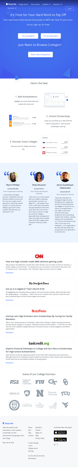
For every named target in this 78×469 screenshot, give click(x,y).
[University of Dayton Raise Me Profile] (27, 405)
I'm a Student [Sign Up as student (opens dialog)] (28, 36)
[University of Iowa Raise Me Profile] (40, 405)
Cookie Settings (33, 443)
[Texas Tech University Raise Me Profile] (14, 405)
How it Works (35, 4)
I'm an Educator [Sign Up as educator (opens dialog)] (50, 36)
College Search (23, 4)
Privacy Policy (39, 438)
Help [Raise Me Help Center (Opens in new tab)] (29, 433)
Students (46, 4)
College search (33, 448)
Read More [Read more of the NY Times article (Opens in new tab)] (9, 300)
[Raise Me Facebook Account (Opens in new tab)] (57, 444)
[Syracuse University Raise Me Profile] (52, 393)
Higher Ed (38, 433)
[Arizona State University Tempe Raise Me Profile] (14, 382)
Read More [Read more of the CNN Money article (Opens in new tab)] (9, 273)
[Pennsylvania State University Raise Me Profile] (27, 393)
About (30, 427)
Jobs (29, 430)
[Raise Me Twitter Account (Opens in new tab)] (55, 444)
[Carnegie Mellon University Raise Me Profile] (27, 382)
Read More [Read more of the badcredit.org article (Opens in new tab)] (9, 363)
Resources (11, 8)
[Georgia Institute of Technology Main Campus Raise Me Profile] (52, 382)
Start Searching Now (40, 54)
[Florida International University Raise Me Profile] (40, 382)
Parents (37, 430)
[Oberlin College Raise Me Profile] (14, 393)
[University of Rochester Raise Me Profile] (40, 393)
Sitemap (31, 451)
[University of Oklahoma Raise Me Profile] (65, 382)
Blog (36, 435)
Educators (57, 4)
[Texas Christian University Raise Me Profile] (65, 393)
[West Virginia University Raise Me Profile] (65, 405)
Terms (30, 446)
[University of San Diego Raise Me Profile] (52, 405)
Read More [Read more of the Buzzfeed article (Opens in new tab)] (9, 332)
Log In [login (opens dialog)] (70, 8)
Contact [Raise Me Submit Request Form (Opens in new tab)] (30, 435)
